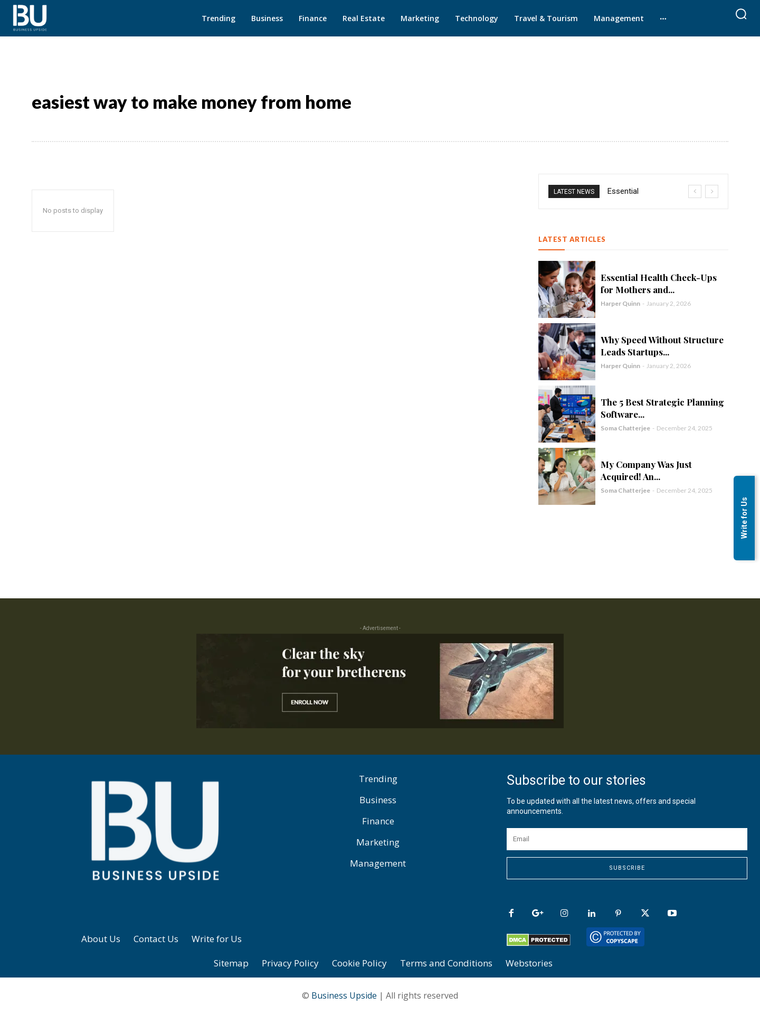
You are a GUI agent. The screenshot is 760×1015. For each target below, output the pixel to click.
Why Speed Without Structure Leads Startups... (662, 347)
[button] (741, 13)
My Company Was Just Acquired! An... (646, 472)
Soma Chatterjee (625, 430)
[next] (711, 193)
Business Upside (344, 997)
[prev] (694, 193)
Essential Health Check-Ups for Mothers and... (659, 285)
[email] (627, 841)
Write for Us (744, 518)
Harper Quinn (620, 305)
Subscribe (627, 869)
